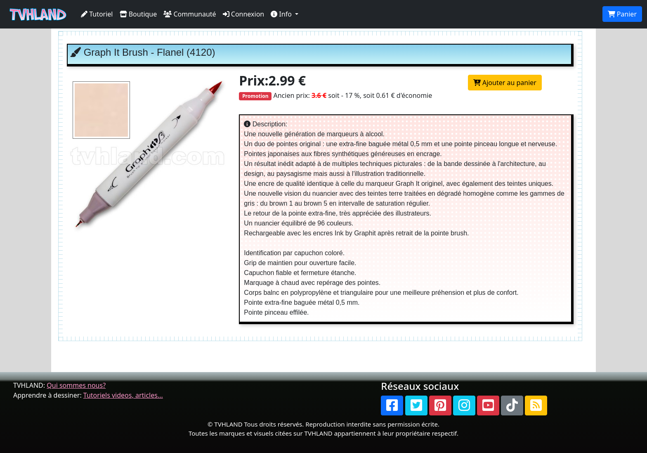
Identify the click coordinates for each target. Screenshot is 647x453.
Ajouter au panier (504, 82)
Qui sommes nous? (76, 385)
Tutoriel (97, 14)
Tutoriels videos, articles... (123, 395)
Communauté (189, 14)
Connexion (243, 14)
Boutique (138, 14)
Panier (622, 14)
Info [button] (282, 14)
